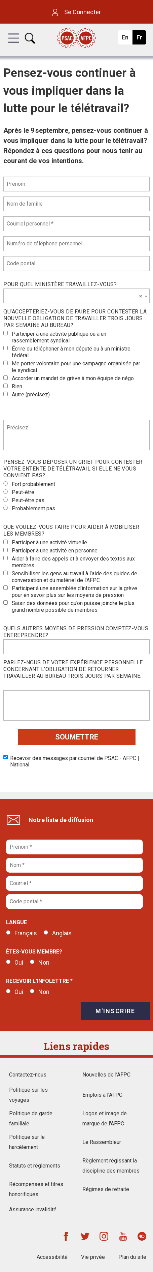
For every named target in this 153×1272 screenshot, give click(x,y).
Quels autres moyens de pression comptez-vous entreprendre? (75, 631)
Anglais (58, 933)
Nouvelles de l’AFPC (106, 1074)
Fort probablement (29, 484)
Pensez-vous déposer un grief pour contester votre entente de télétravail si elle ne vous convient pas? (73, 469)
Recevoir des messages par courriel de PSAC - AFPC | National (71, 761)
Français (21, 933)
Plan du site (132, 1257)
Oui (14, 962)
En (127, 39)
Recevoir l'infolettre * (39, 981)
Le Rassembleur (101, 1142)
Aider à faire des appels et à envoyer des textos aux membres (69, 562)
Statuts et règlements (34, 1165)
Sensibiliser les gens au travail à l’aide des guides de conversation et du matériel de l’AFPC (70, 576)
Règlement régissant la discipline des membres (111, 1165)
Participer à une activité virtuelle (45, 542)
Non (39, 962)
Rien (12, 386)
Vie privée (93, 1257)
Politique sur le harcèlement (27, 1142)
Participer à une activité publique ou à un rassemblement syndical (54, 337)
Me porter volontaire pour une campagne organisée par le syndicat (71, 366)
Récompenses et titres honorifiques (36, 1189)
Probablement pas (29, 508)
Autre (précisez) (26, 394)
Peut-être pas (23, 500)
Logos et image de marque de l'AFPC (104, 1118)
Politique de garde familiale (30, 1118)
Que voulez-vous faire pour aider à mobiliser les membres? (71, 530)
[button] (13, 44)
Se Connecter (76, 12)
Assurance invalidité (32, 1209)
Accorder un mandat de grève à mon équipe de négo (68, 378)
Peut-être (18, 492)
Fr (141, 39)
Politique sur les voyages (28, 1095)
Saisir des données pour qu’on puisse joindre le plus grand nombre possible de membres (69, 606)
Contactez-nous (27, 1074)
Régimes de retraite (105, 1189)
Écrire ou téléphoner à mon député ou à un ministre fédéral (66, 352)
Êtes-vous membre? (34, 951)
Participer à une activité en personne (50, 550)
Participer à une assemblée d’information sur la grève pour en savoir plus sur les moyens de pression (70, 591)
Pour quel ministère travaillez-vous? (60, 284)
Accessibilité (52, 1257)
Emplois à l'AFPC (102, 1095)
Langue (16, 922)
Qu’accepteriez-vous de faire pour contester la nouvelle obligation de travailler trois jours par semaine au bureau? (75, 318)
